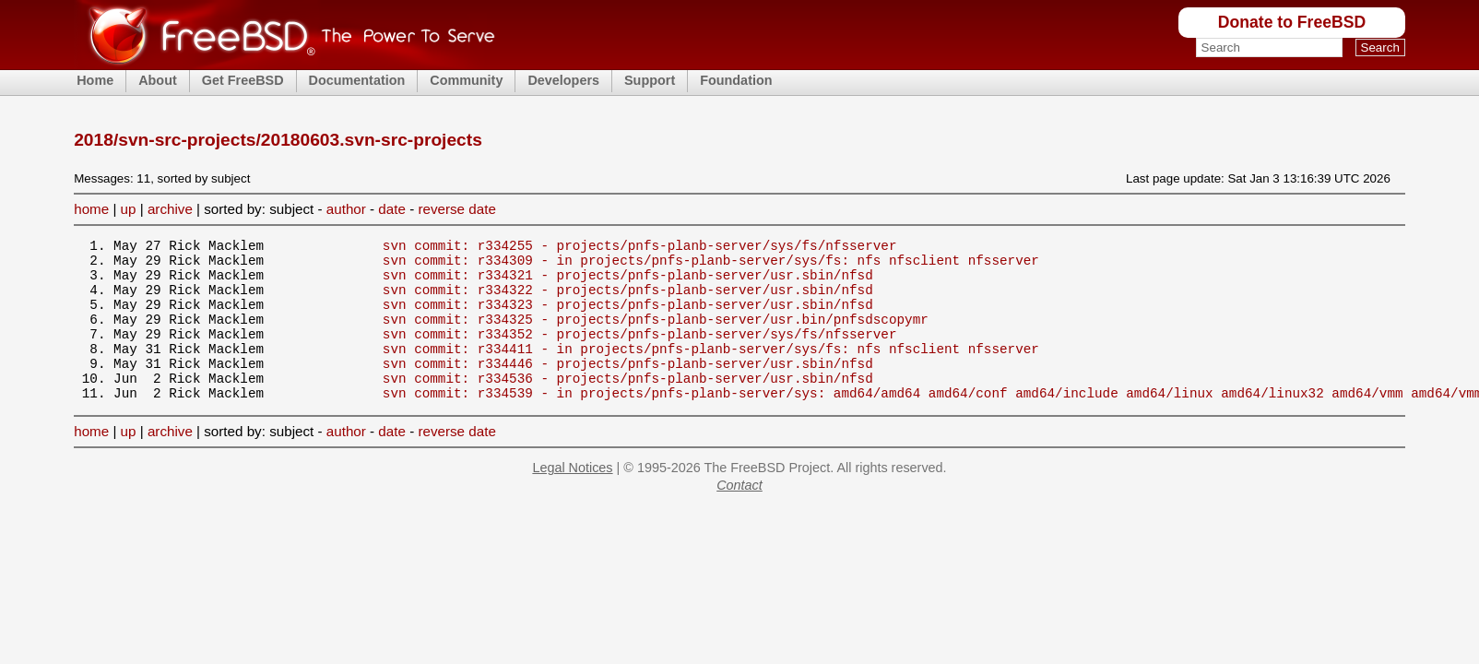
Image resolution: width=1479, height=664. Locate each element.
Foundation (736, 80)
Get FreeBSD (243, 80)
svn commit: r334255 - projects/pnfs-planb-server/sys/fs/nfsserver (640, 247)
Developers (563, 80)
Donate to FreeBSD (1292, 22)
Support (649, 80)
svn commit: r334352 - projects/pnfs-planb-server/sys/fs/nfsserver (640, 353)
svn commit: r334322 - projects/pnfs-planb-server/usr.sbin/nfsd (628, 300)
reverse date (456, 209)
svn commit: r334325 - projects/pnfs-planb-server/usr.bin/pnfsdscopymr (656, 335)
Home (95, 80)
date (392, 209)
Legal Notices (572, 498)
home (91, 209)
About (157, 80)
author (346, 209)
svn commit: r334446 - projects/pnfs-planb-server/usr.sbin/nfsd (628, 388)
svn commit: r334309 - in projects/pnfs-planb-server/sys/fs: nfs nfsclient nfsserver (711, 265)
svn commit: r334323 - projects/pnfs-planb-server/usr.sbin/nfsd (628, 317)
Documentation (357, 80)
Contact (739, 515)
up (128, 209)
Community (466, 80)
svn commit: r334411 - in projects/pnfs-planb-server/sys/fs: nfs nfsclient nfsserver (711, 370)
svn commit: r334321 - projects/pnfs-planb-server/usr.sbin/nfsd (628, 282)
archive (170, 209)
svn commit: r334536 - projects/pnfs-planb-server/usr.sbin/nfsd (628, 405)
